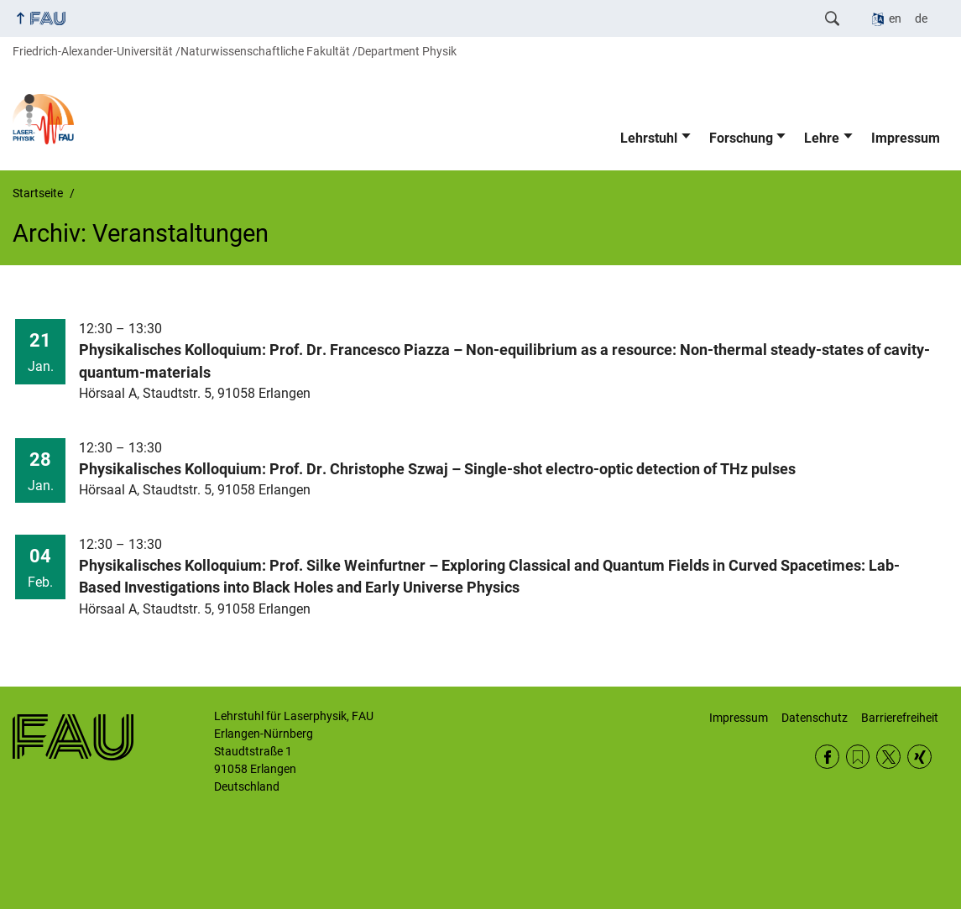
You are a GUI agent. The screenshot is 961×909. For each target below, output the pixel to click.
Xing (919, 756)
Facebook (827, 756)
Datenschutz (814, 717)
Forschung (741, 138)
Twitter (888, 756)
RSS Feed (858, 756)
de (921, 18)
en (895, 18)
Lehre (821, 138)
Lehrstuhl (648, 138)
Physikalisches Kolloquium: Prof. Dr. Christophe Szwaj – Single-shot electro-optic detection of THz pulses (437, 469)
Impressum (905, 138)
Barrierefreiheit (899, 717)
